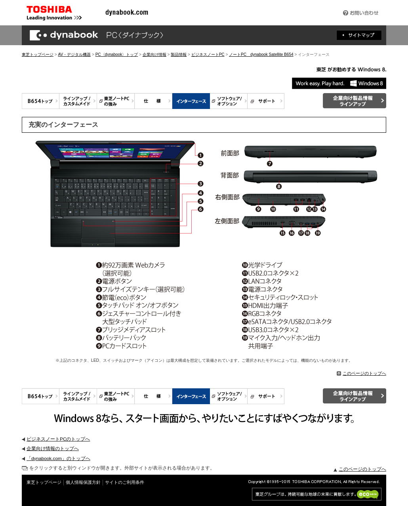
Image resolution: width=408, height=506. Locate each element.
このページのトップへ (361, 373)
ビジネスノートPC (208, 54)
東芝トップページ (37, 54)
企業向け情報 (154, 54)
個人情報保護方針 (83, 482)
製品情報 (179, 54)
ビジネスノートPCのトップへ (58, 439)
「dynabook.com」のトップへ (58, 458)
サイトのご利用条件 (124, 482)
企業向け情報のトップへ (53, 448)
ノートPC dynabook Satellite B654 (261, 54)
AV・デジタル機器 (74, 54)
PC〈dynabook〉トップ (116, 54)
